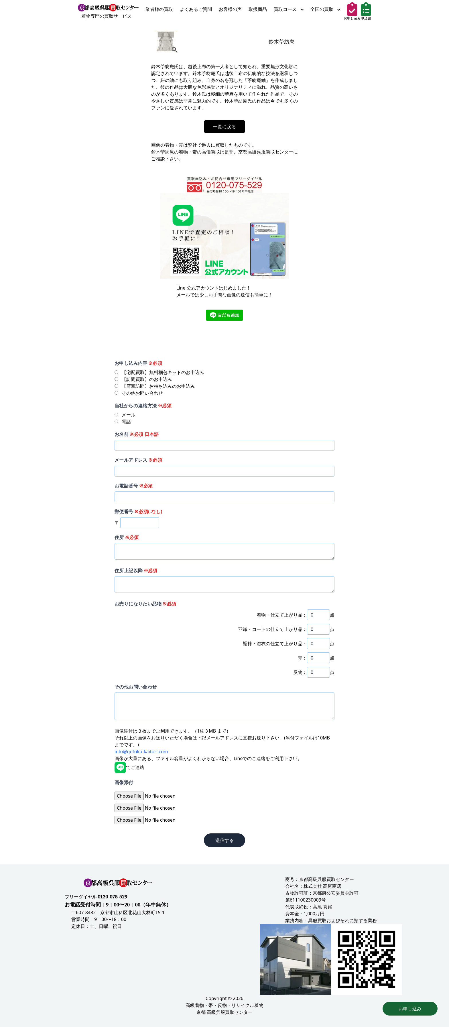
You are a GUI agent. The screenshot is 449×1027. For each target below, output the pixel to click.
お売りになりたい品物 (145, 604)
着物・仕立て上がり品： (282, 615)
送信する (224, 840)
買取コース (289, 9)
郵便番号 (138, 511)
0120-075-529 (112, 897)
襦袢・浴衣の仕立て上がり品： (275, 643)
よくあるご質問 (196, 9)
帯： (302, 658)
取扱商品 (258, 9)
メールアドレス (138, 460)
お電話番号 (134, 486)
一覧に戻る (224, 126)
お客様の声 (230, 9)
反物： (300, 672)
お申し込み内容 (138, 363)
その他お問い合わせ (136, 687)
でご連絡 (129, 767)
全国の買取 (325, 9)
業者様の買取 (159, 9)
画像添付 (124, 782)
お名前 (137, 434)
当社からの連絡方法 (143, 405)
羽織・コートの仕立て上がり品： (272, 629)
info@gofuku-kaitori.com (141, 751)
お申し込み (410, 1009)
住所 (127, 537)
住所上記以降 (136, 570)
